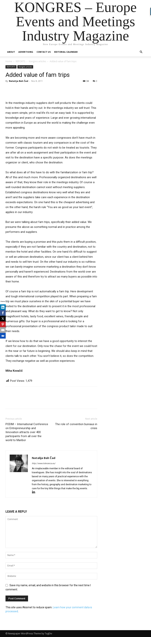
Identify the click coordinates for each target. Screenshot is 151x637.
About (11, 51)
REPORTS (20, 61)
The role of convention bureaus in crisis (76, 426)
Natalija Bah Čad (18, 81)
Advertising (25, 51)
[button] (141, 52)
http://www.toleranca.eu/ (44, 463)
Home (8, 61)
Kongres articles (37, 61)
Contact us (44, 51)
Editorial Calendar (66, 51)
